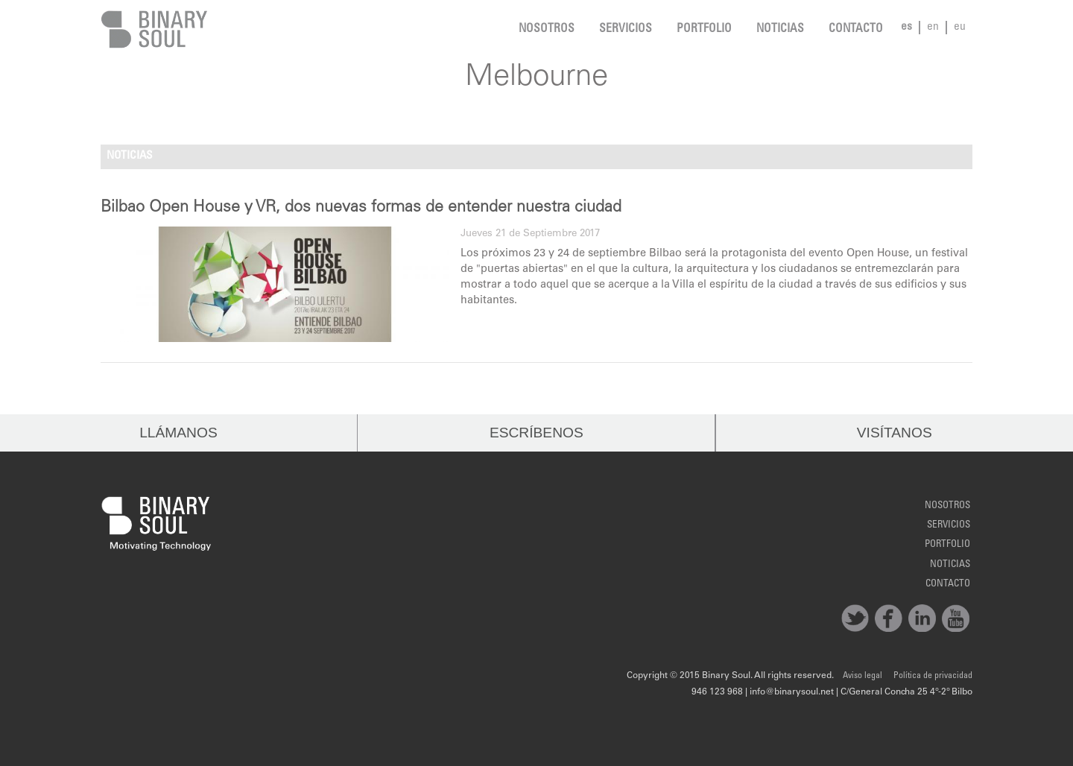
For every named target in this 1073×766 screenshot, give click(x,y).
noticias (780, 29)
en (933, 27)
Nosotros (547, 29)
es (906, 27)
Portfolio (704, 29)
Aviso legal (862, 675)
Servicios (625, 29)
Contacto (856, 29)
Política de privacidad (932, 675)
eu (960, 27)
